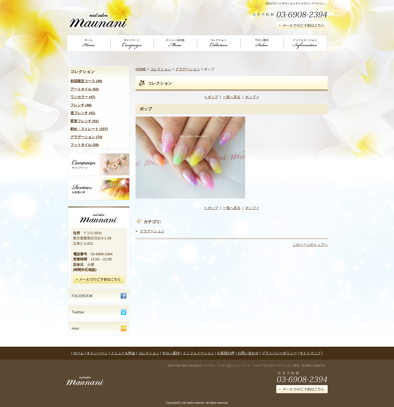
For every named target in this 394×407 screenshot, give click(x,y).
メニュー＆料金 (123, 353)
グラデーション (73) (86, 137)
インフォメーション (198, 353)
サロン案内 (171, 353)
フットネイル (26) (84, 145)
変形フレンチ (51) (84, 121)
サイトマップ (310, 353)
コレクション (160, 69)
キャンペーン (97, 353)
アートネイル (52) (84, 89)
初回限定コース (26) (86, 81)
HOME (141, 69)
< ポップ (211, 97)
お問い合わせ (248, 353)
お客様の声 (226, 353)
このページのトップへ (310, 245)
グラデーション (187, 69)
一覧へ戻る (232, 97)
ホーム (78, 353)
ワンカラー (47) (82, 97)
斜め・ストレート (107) (89, 129)
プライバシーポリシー (279, 353)
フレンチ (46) (81, 105)
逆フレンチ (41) (82, 113)
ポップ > (252, 97)
